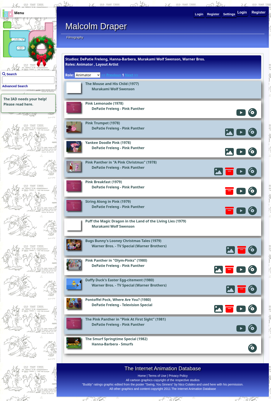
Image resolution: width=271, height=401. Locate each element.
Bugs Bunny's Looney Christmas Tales (117, 240)
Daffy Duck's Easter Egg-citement (114, 280)
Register (259, 12)
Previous (113, 75)
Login (242, 12)
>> (136, 75)
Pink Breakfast (98, 181)
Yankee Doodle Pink (102, 142)
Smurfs (127, 344)
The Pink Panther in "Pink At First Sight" (120, 319)
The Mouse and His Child (106, 83)
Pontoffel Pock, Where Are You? (112, 299)
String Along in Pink (102, 201)
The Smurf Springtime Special (110, 338)
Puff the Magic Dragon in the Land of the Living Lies (130, 221)
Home (142, 375)
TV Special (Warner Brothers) (142, 246)
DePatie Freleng (105, 108)
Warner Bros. (103, 246)
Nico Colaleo (186, 384)
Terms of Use (157, 375)
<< (103, 75)
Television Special (137, 304)
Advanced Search (15, 86)
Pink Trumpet (97, 123)
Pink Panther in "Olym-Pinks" (110, 260)
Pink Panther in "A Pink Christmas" (115, 162)
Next (129, 75)
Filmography (74, 37)
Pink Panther (133, 108)
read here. (24, 104)
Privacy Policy (178, 375)
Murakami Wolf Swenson (113, 89)
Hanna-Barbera (105, 344)
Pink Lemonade (98, 103)
